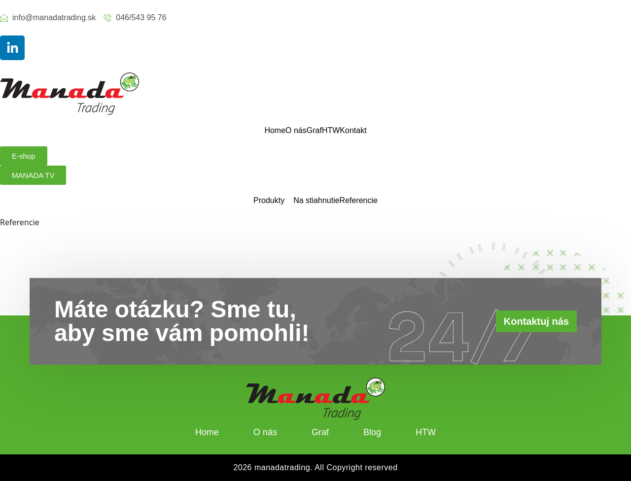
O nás (296, 131)
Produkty (268, 201)
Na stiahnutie (316, 201)
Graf (314, 131)
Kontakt (353, 131)
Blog (372, 432)
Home (274, 131)
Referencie (359, 201)
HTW (331, 131)
